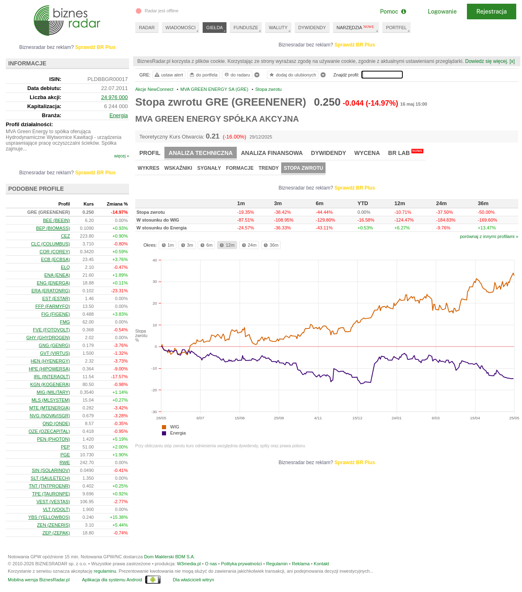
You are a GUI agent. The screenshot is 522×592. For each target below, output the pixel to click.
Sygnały (209, 168)
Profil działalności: (29, 124)
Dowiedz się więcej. (486, 61)
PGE (65, 454)
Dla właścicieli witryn (193, 579)
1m (167, 245)
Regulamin (277, 563)
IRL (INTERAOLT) (52, 376)
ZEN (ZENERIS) (53, 525)
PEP (65, 446)
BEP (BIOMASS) (53, 228)
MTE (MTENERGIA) (49, 407)
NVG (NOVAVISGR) (50, 415)
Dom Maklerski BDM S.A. (169, 556)
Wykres (148, 168)
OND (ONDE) (56, 423)
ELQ (65, 267)
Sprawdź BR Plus (355, 45)
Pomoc (393, 11)
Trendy (269, 168)
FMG (65, 321)
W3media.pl (189, 563)
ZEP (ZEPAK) (56, 532)
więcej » (121, 156)
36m (270, 245)
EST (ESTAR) (56, 298)
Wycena (367, 153)
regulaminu (105, 571)
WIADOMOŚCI (181, 27)
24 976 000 (114, 97)
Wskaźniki (178, 168)
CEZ (65, 236)
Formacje (240, 168)
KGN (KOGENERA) (50, 384)
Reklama (301, 563)
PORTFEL (396, 27)
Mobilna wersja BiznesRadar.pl (38, 579)
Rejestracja (491, 11)
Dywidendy (328, 153)
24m (248, 245)
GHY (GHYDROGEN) (48, 337)
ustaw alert (168, 75)
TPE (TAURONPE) (51, 493)
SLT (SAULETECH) (50, 478)
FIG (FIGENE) (55, 314)
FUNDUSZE (245, 27)
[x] (512, 61)
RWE (65, 462)
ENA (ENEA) (57, 275)
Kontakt (321, 563)
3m (186, 245)
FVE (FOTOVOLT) (51, 329)
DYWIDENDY (312, 27)
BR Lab (405, 152)
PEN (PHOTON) (53, 439)
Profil (149, 153)
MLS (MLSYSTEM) (51, 400)
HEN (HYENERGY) (50, 360)
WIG (174, 426)
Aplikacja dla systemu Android (112, 579)
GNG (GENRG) (54, 345)
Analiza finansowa (272, 153)
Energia (178, 432)
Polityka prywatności (241, 563)
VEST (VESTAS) (53, 501)
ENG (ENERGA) (53, 282)
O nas (211, 563)
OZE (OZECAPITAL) (49, 431)
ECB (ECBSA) (55, 259)
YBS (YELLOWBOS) (49, 517)
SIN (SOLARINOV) (51, 470)
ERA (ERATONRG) (50, 290)
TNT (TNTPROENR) (49, 485)
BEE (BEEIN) (56, 220)
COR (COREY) (54, 251)
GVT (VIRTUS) (55, 353)
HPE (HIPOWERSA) (49, 368)
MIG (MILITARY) (53, 392)
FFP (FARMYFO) (52, 306)
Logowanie (442, 11)
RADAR (147, 27)
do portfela (203, 75)
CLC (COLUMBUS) (50, 243)
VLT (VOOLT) (56, 509)
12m (226, 245)
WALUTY (278, 27)
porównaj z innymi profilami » (489, 236)
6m (205, 245)
